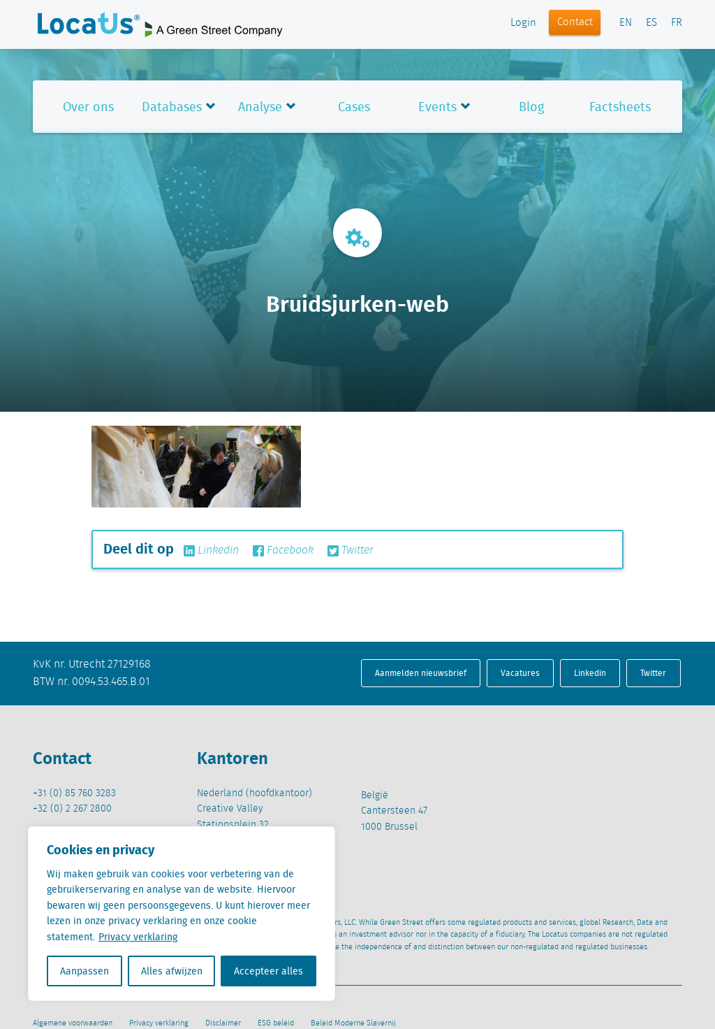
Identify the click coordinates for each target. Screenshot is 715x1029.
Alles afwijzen (171, 971)
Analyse (260, 106)
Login (523, 23)
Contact (575, 22)
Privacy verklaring (137, 937)
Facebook (283, 551)
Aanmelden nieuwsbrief (420, 673)
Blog (531, 106)
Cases (354, 106)
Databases (172, 106)
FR (676, 23)
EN (625, 23)
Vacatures (520, 673)
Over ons (88, 106)
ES (651, 23)
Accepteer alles (268, 971)
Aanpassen (84, 971)
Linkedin (211, 551)
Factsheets (620, 106)
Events (437, 106)
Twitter (350, 551)
